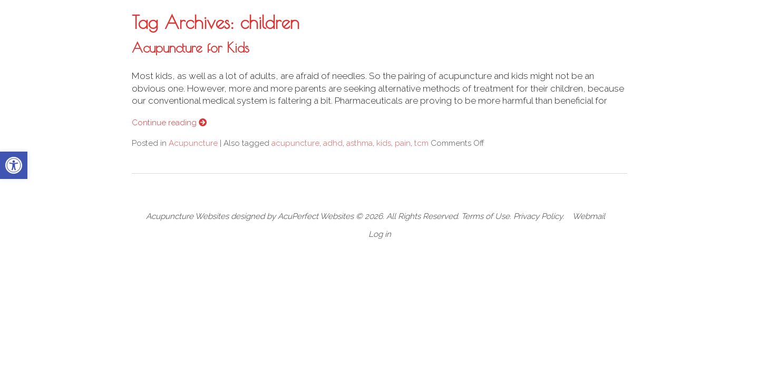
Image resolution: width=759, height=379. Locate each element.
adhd (333, 143)
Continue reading (169, 122)
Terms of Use (485, 216)
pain (403, 143)
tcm (421, 143)
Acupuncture (193, 143)
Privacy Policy (537, 216)
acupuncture (295, 143)
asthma (359, 143)
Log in (379, 234)
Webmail (588, 216)
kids (383, 143)
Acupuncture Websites (187, 216)
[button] (13, 165)
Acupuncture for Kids (190, 47)
